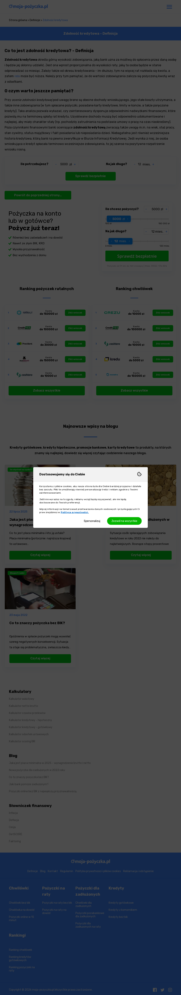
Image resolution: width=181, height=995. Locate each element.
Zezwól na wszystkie (124, 521)
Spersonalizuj (92, 521)
